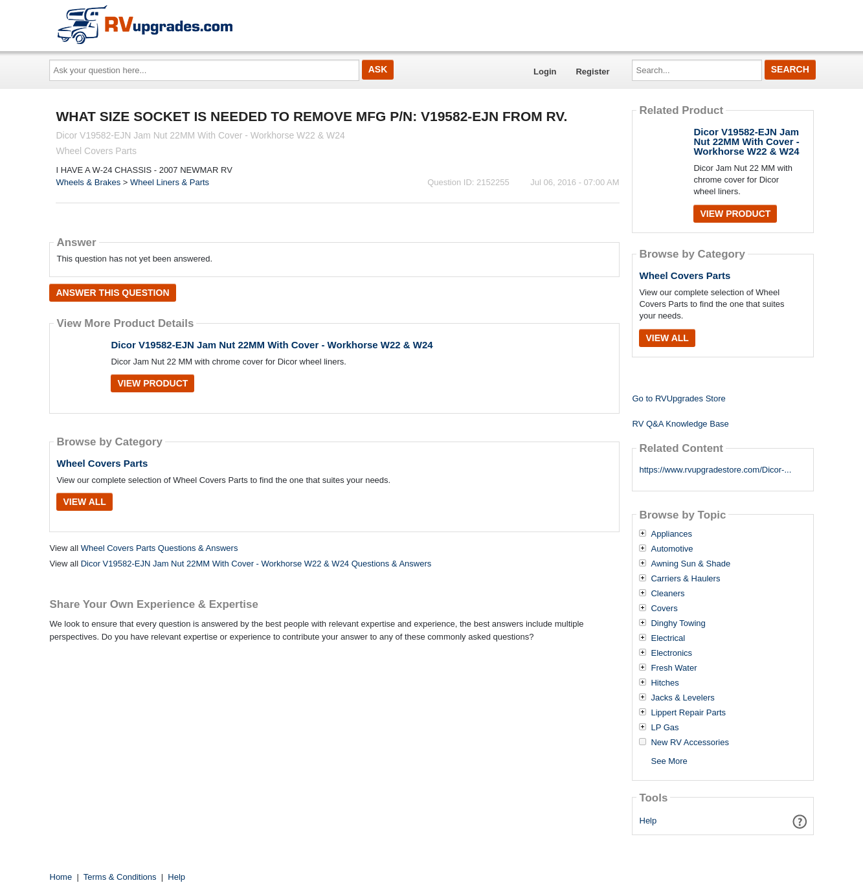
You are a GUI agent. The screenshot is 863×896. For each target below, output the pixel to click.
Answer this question (112, 292)
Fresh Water (674, 668)
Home (61, 877)
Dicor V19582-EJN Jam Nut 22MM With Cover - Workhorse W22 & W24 (271, 344)
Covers (664, 608)
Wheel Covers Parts (102, 463)
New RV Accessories (689, 742)
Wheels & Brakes (88, 182)
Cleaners (667, 593)
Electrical (668, 638)
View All (84, 502)
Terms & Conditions (120, 877)
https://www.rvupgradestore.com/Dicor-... (715, 470)
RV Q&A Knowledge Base (680, 424)
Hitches (664, 683)
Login (544, 71)
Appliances (671, 534)
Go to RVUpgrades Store (678, 398)
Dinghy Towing (678, 623)
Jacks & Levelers (682, 697)
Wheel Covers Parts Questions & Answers (159, 548)
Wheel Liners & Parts (169, 182)
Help (648, 820)
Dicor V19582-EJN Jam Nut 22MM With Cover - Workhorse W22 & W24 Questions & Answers (256, 563)
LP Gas (664, 727)
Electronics (671, 653)
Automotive (672, 549)
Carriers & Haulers (685, 578)
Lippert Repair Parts (688, 712)
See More (669, 761)
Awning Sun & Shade (690, 563)
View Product (152, 383)
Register (592, 71)
